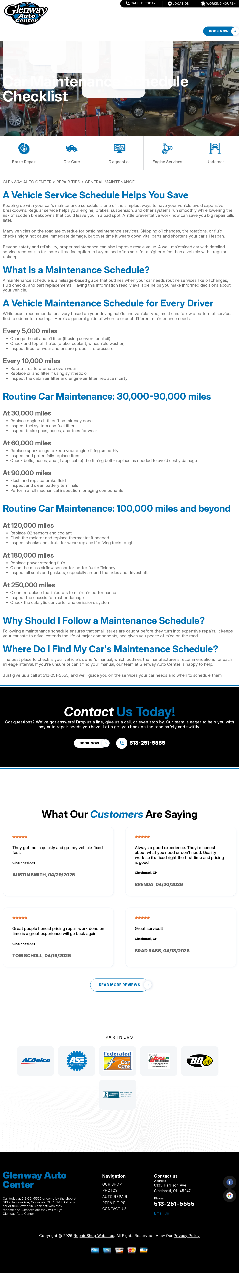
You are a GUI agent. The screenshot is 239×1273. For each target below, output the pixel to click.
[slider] (19, 836)
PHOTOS (36, 31)
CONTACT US (122, 31)
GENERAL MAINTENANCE (110, 181)
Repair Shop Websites (94, 1235)
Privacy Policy (187, 1235)
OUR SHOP (11, 31)
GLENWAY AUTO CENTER (27, 181)
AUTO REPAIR (62, 31)
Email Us (161, 1213)
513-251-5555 (55, 675)
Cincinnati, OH (23, 863)
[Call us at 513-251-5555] (140, 743)
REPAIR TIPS (92, 31)
